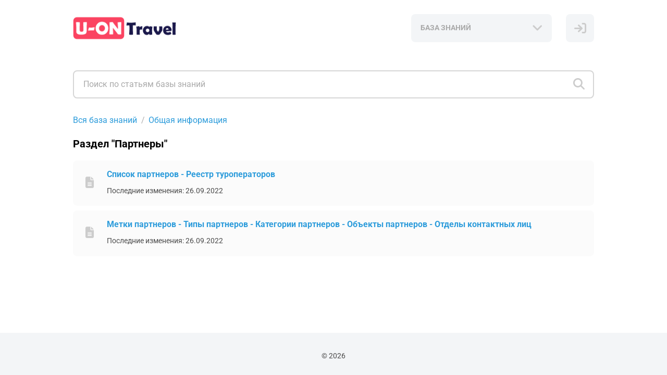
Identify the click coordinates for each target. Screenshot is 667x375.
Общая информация (188, 120)
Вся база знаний (105, 120)
